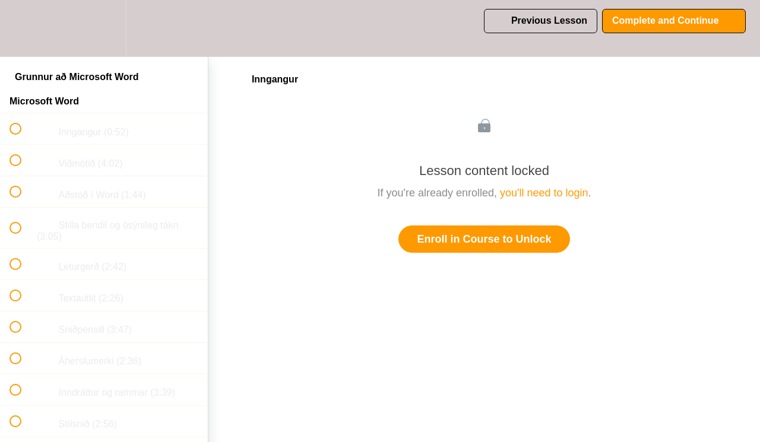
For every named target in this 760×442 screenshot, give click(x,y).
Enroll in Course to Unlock (484, 239)
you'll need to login (544, 193)
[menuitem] (104, 28)
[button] (22, 28)
